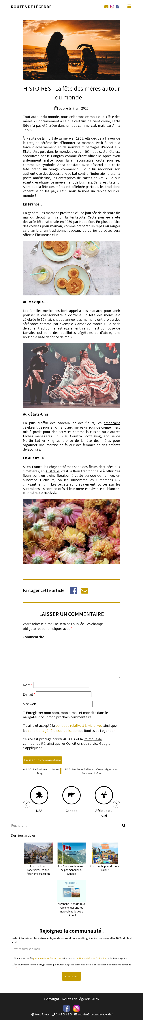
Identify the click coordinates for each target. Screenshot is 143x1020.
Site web (29, 703)
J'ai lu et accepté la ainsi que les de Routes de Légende (70, 958)
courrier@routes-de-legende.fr (94, 1014)
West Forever (40, 1014)
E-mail (29, 694)
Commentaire (33, 636)
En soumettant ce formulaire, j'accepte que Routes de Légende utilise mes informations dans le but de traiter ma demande (71, 966)
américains (112, 423)
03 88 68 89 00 (62, 1014)
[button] (27, 804)
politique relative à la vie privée (79, 725)
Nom (28, 684)
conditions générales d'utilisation (53, 730)
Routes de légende (31, 7)
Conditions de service (82, 743)
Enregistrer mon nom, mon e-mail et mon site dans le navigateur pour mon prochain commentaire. (65, 714)
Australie (52, 471)
